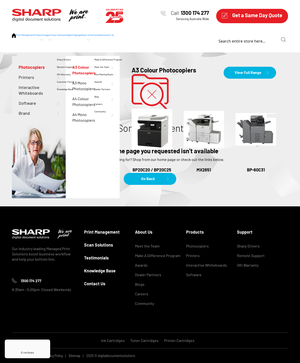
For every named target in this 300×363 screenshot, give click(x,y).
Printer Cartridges (179, 340)
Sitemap (74, 356)
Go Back (148, 178)
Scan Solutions (123, 39)
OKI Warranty (247, 265)
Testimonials (217, 39)
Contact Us (247, 39)
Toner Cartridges (144, 340)
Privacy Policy (53, 356)
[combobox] (281, 40)
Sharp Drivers (248, 246)
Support (94, 39)
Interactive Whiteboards (206, 265)
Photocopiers (197, 246)
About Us (188, 39)
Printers (193, 255)
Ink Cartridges (113, 340)
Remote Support (251, 255)
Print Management (35, 39)
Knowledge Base (100, 270)
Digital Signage (158, 39)
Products (68, 39)
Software (194, 274)
